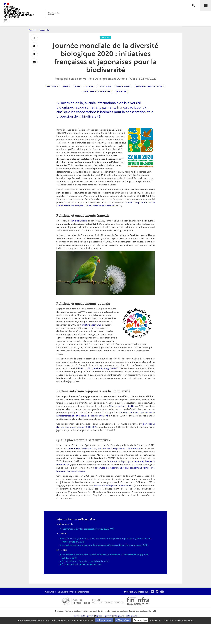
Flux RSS (152, 610)
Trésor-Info (44, 29)
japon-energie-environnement (97, 92)
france (66, 86)
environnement (123, 86)
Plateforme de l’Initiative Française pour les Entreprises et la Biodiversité (102, 448)
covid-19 (89, 86)
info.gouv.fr (118, 615)
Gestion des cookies (137, 610)
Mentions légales (72, 610)
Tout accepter (104, 620)
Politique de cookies (117, 610)
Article (105, 37)
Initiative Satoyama (91, 324)
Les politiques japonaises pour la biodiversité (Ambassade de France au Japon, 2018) (105, 544)
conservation (104, 86)
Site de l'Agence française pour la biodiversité (85, 560)
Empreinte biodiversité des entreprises (81, 564)
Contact (59, 610)
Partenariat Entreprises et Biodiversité (113, 485)
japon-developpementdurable (150, 86)
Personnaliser (140, 620)
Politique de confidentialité (93, 610)
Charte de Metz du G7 (122, 405)
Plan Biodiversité (78, 220)
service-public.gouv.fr (84, 615)
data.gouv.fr (131, 615)
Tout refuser (123, 620)
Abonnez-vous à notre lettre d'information (67, 592)
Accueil (32, 29)
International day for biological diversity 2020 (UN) (88, 528)
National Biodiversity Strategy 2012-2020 (99, 368)
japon (77, 86)
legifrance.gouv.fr (103, 615)
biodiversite (52, 86)
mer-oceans (121, 92)
